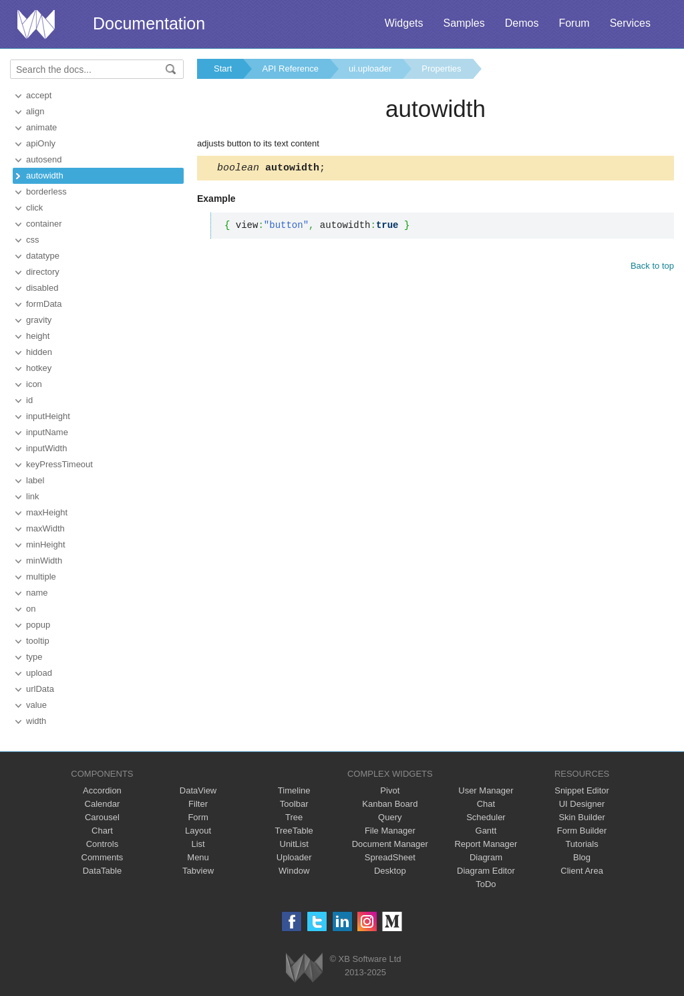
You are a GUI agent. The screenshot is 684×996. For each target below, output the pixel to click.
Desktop (390, 871)
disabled (42, 288)
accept (38, 95)
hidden (39, 352)
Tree (294, 817)
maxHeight (46, 512)
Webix (304, 968)
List (197, 844)
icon (34, 384)
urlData (40, 689)
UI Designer (582, 804)
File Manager (390, 831)
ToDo (486, 884)
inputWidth (46, 448)
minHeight (45, 544)
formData (43, 304)
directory (42, 272)
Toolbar (294, 804)
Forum (573, 23)
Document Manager (390, 844)
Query (389, 817)
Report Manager (485, 844)
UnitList (294, 844)
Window (294, 871)
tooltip (37, 641)
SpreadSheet (390, 857)
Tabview (198, 871)
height (37, 336)
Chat (486, 804)
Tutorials (581, 844)
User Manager (485, 790)
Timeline (294, 790)
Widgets (404, 23)
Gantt (486, 831)
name (37, 593)
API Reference (290, 69)
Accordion (102, 790)
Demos (522, 23)
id (29, 400)
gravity (38, 320)
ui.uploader (370, 69)
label (35, 480)
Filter (198, 804)
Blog (581, 857)
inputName (47, 432)
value (36, 705)
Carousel (102, 817)
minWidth (44, 560)
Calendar (102, 804)
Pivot (389, 790)
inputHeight (48, 416)
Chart (102, 831)
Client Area (581, 871)
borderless (46, 191)
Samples (463, 23)
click (34, 208)
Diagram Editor (486, 871)
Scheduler (486, 817)
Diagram (486, 857)
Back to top (652, 268)
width (36, 721)
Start (223, 69)
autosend (44, 159)
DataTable (102, 871)
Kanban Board (389, 804)
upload (39, 673)
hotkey (38, 368)
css (32, 240)
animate (41, 127)
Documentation (149, 23)
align (35, 111)
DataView (198, 790)
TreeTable (294, 831)
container (43, 224)
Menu (198, 857)
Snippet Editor (581, 790)
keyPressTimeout (59, 464)
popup (38, 625)
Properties (441, 69)
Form (198, 817)
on (30, 609)
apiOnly (40, 143)
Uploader (294, 857)
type (34, 657)
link (32, 496)
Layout (198, 831)
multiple (41, 577)
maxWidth (45, 528)
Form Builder (582, 831)
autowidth (44, 175)
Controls (102, 844)
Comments (102, 857)
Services (630, 23)
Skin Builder (581, 817)
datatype (42, 256)
